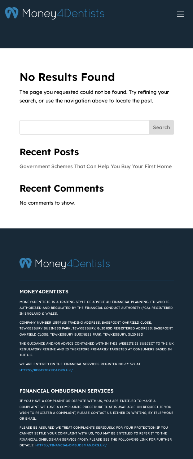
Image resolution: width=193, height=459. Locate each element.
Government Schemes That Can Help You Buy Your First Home (95, 166)
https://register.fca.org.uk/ (46, 370)
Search (161, 127)
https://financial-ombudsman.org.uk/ (71, 445)
